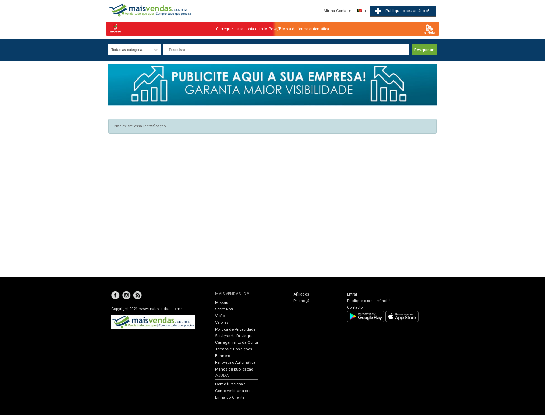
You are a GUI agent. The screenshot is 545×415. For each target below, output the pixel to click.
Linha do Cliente (229, 397)
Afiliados (301, 294)
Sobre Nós (224, 309)
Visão (220, 316)
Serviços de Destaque (234, 336)
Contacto (355, 307)
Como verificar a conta (235, 391)
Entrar (352, 294)
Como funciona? (230, 384)
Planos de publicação (234, 369)
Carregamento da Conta (236, 342)
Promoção (302, 301)
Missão (221, 302)
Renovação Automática (235, 362)
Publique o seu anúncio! (368, 301)
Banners (222, 356)
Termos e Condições (233, 349)
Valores (221, 322)
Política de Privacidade (235, 329)
